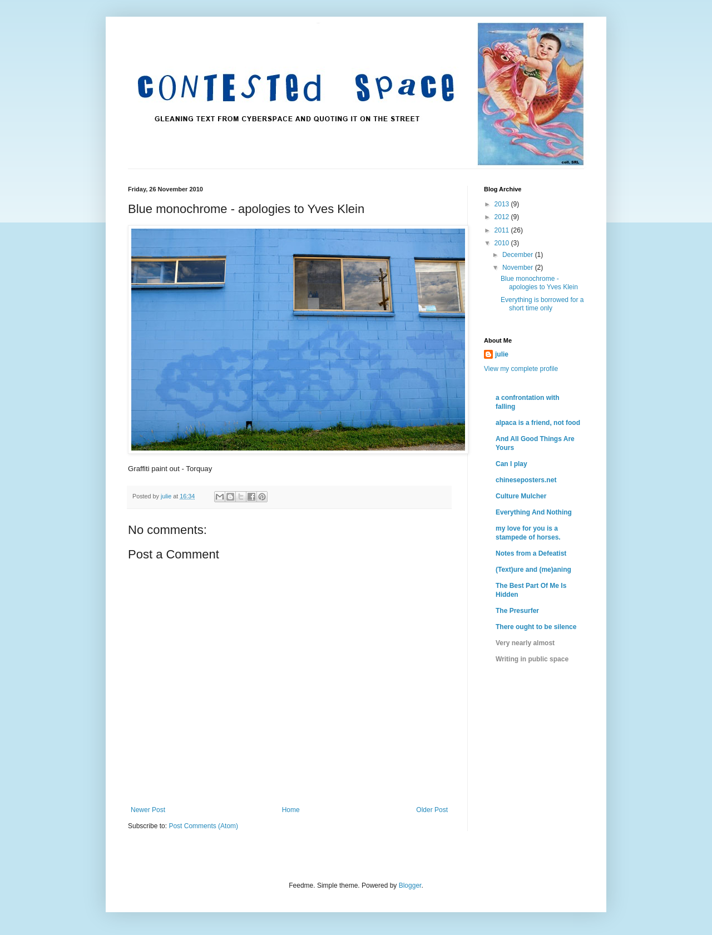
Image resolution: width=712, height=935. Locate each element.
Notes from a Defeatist (531, 553)
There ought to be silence (536, 627)
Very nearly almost (525, 643)
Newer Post (148, 810)
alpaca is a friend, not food (538, 423)
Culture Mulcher (521, 496)
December (518, 255)
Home (291, 810)
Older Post (432, 810)
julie (501, 354)
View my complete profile (521, 369)
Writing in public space (532, 659)
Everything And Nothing (534, 512)
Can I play (511, 464)
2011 (503, 230)
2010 (503, 243)
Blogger (410, 885)
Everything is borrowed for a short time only (542, 303)
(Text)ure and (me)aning (533, 569)
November (518, 267)
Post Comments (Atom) (203, 826)
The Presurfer (517, 611)
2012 (503, 217)
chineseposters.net (526, 480)
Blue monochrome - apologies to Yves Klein (539, 282)
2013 (503, 204)
